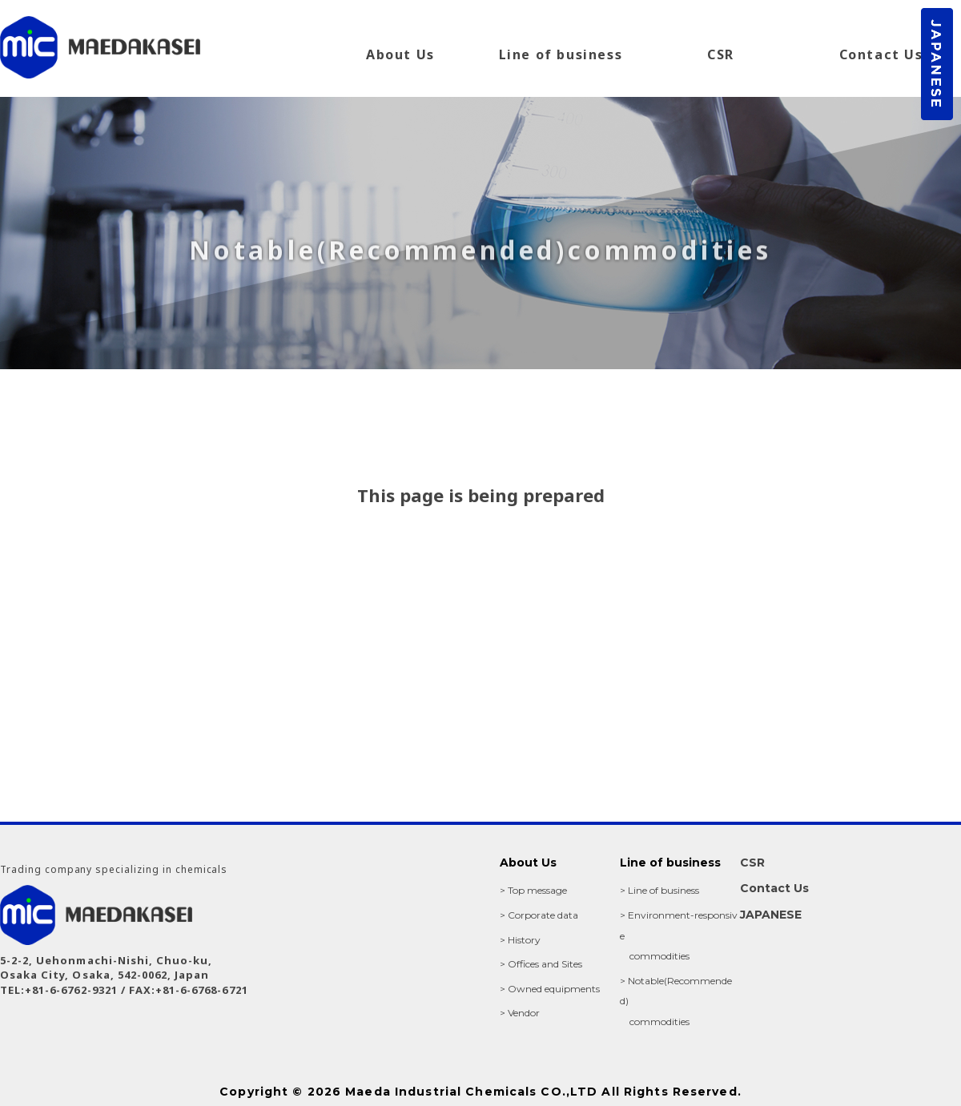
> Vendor (520, 1013)
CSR (720, 54)
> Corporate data (539, 915)
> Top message (533, 890)
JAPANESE (771, 914)
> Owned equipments (550, 989)
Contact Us (881, 54)
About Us (400, 54)
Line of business (561, 54)
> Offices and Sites (541, 964)
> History (520, 940)
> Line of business (659, 890)
